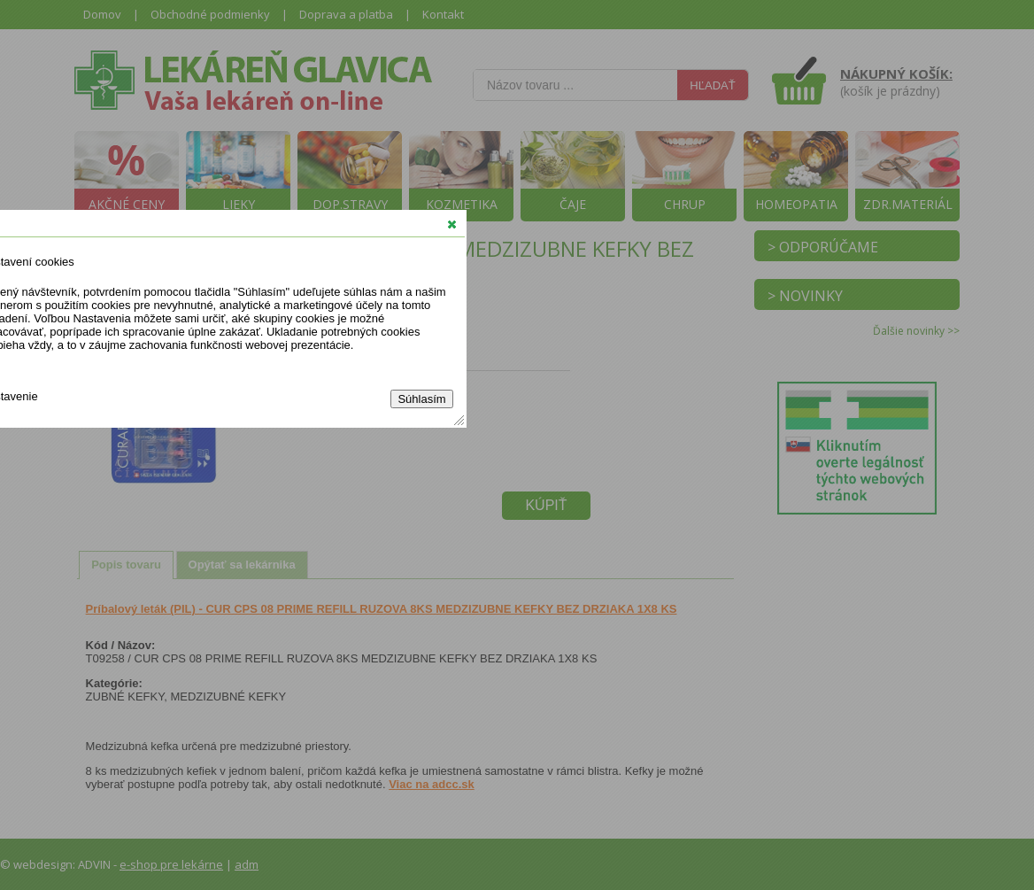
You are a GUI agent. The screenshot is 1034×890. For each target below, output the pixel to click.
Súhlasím (421, 399)
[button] (452, 224)
